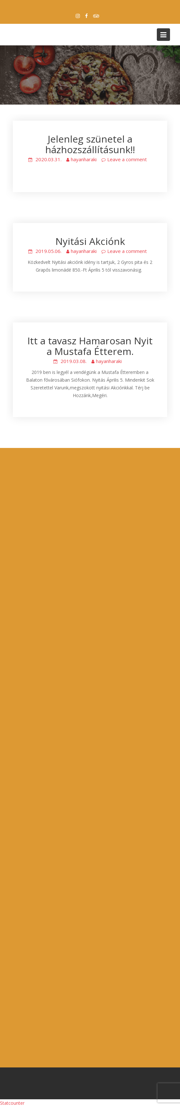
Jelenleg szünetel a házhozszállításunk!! (90, 144)
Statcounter (12, 1103)
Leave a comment (127, 159)
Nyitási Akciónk (90, 241)
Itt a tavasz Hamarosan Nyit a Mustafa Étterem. (90, 346)
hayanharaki (84, 159)
